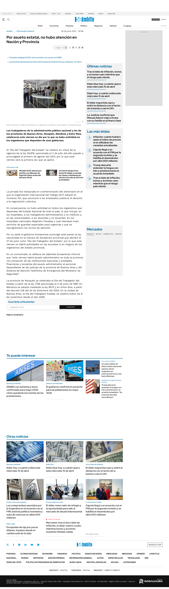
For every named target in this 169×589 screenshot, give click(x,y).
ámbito (9, 31)
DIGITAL (58, 570)
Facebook (13, 545)
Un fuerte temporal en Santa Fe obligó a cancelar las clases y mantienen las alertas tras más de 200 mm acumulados (71, 175)
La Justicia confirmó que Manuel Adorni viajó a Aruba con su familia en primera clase (104, 117)
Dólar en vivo (21, 13)
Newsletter (164, 25)
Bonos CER (111, 13)
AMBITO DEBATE (107, 570)
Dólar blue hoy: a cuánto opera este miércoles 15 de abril (104, 85)
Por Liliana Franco (92, 534)
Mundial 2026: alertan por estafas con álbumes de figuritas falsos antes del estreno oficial (30, 174)
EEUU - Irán (56, 13)
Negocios (98, 26)
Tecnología (134, 558)
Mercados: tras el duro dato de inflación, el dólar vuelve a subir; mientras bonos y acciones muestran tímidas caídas (63, 527)
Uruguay (127, 26)
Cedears (118, 234)
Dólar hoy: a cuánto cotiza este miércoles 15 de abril (104, 95)
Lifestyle (154, 554)
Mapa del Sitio (13, 562)
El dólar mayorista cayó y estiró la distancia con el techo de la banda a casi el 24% (103, 105)
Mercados (111, 554)
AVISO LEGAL (75, 562)
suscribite (155, 19)
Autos (100, 558)
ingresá (163, 19)
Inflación (68, 13)
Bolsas (98, 234)
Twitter (7, 545)
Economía (54, 26)
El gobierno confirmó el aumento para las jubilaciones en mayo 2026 (64, 389)
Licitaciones (129, 562)
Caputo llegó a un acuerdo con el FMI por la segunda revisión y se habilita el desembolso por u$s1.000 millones (107, 155)
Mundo (25, 558)
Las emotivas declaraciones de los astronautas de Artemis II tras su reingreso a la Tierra (45, 62)
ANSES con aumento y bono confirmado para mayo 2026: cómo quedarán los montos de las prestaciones (24, 391)
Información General (25, 31)
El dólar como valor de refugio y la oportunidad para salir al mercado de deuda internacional (64, 508)
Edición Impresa (56, 558)
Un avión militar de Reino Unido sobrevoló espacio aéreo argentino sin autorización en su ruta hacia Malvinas (112, 370)
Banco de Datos (93, 554)
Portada (11, 554)
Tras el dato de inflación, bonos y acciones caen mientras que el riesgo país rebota (104, 74)
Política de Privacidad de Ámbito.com (45, 562)
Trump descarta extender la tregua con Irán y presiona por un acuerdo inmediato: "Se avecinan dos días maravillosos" (112, 391)
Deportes (38, 558)
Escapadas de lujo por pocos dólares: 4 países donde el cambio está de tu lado (22, 530)
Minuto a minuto (54, 519)
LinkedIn (25, 545)
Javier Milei (79, 13)
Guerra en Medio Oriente (38, 13)
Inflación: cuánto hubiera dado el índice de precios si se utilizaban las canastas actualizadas (107, 141)
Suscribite (71, 307)
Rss (146, 558)
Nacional (11, 558)
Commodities (108, 234)
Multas (114, 562)
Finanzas (69, 26)
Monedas (90, 234)
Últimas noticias (29, 554)
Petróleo (91, 13)
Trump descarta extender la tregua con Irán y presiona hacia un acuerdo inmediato (106, 169)
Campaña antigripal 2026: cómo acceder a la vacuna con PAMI (35, 57)
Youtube (32, 545)
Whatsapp (38, 545)
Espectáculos (115, 558)
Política (83, 26)
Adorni (101, 13)
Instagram (19, 545)
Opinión (113, 26)
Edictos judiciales (96, 562)
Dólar (40, 26)
